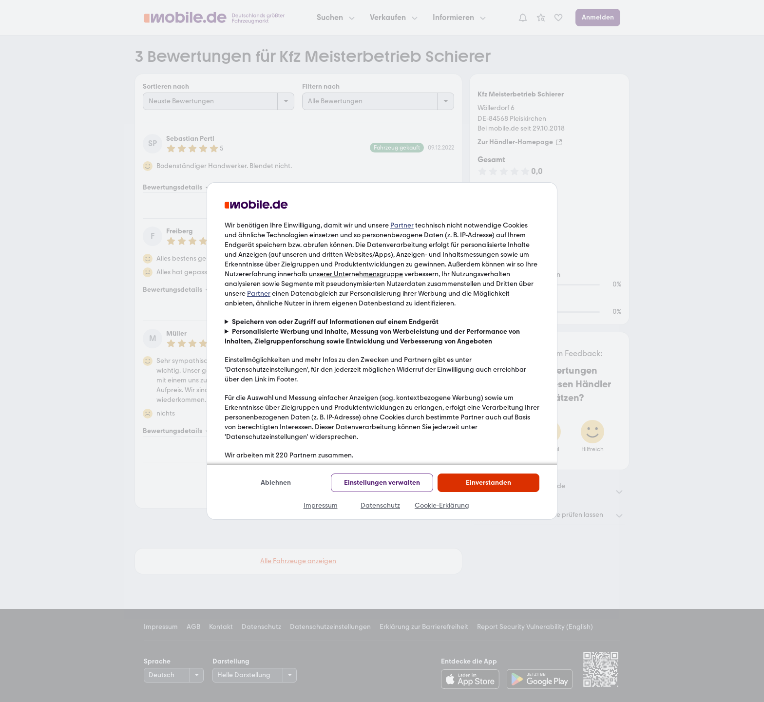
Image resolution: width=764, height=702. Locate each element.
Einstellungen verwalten (382, 482)
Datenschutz (380, 505)
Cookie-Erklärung (442, 505)
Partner (402, 225)
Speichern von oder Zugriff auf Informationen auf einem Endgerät (335, 322)
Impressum (321, 505)
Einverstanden (488, 482)
